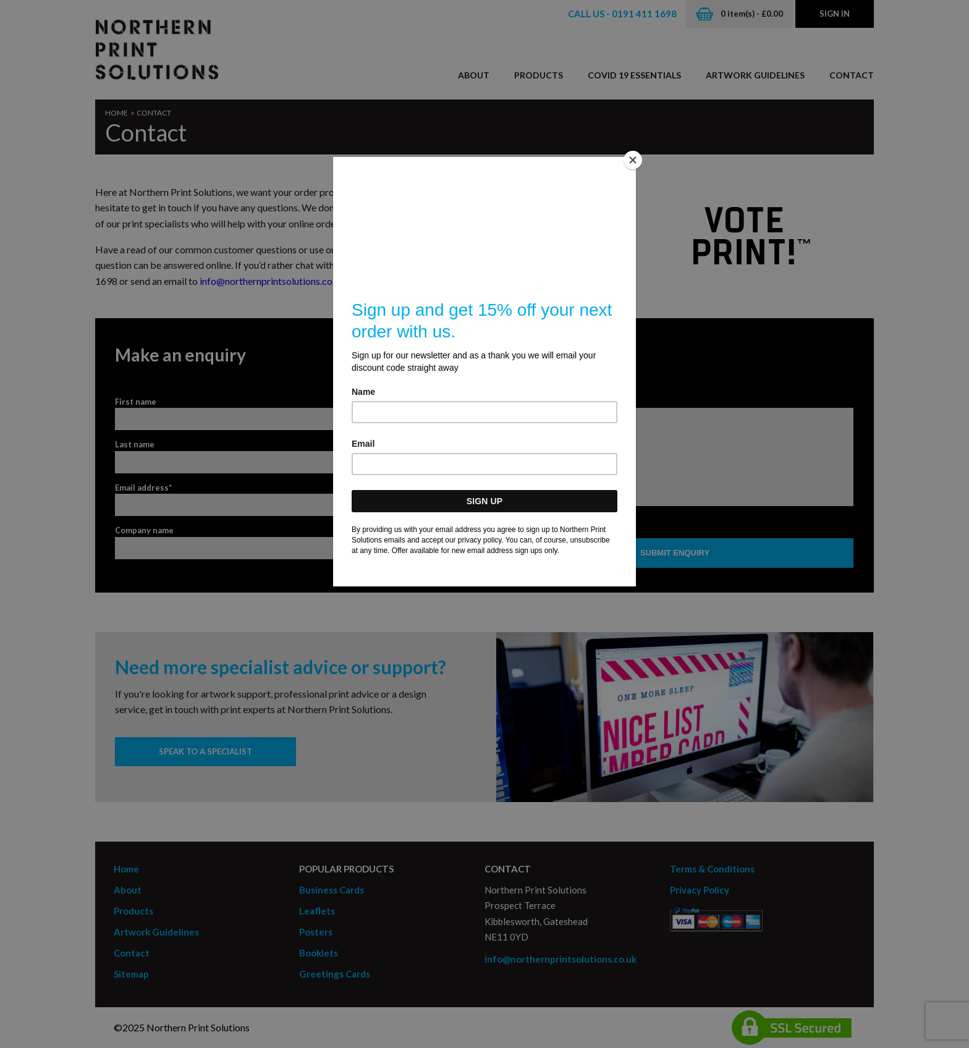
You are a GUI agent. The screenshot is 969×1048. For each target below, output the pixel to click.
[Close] (633, 160)
